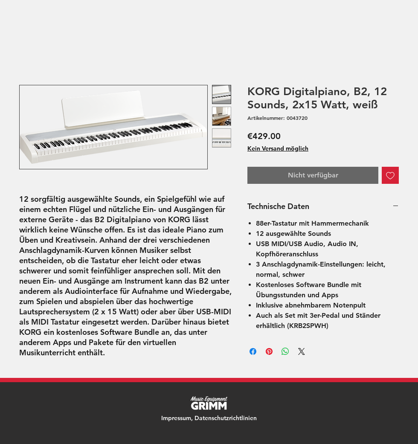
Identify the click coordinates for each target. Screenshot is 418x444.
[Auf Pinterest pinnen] (269, 351)
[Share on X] (301, 351)
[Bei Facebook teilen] (253, 351)
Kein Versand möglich (277, 148)
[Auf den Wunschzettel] (390, 175)
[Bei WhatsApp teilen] (285, 351)
